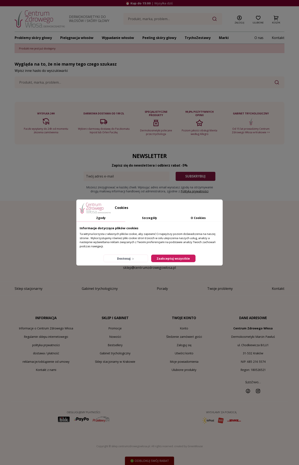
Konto (184, 328)
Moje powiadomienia (184, 362)
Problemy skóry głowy (33, 37)
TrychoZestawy (198, 37)
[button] (239, 19)
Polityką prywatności (194, 191)
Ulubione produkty (184, 370)
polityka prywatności (46, 345)
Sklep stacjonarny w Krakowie (115, 362)
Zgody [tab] (101, 218)
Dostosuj (125, 258)
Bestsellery (115, 345)
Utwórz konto (184, 353)
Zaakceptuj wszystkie (173, 258)
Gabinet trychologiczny (115, 353)
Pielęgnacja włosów (76, 37)
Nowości (115, 337)
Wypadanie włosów (118, 37)
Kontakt (278, 37)
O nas (258, 37)
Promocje (115, 328)
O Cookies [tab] (198, 218)
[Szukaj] (172, 19)
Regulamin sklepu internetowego (46, 337)
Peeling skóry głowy (159, 37)
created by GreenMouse (188, 446)
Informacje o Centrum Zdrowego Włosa (46, 328)
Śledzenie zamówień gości (184, 337)
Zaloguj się (184, 345)
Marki (224, 37)
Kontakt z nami (46, 370)
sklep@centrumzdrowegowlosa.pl (149, 267)
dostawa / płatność (46, 353)
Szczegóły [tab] (149, 218)
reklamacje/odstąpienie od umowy (46, 362)
